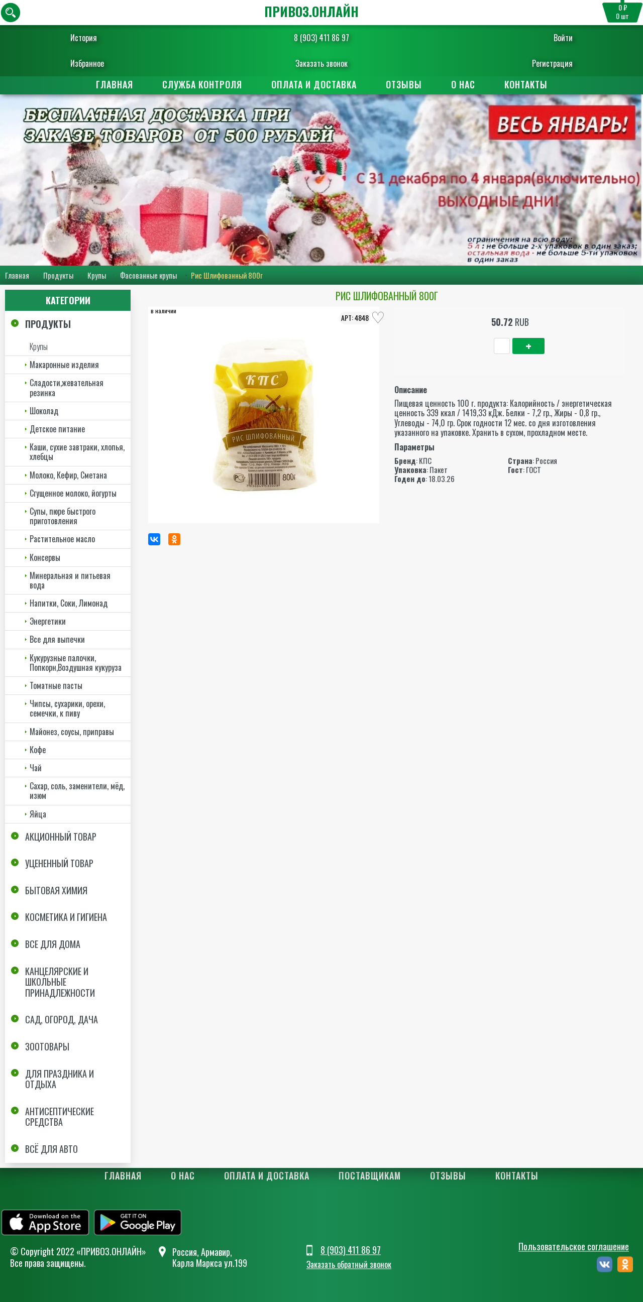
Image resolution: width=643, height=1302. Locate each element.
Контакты (526, 84)
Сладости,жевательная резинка (66, 387)
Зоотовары (47, 1046)
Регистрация (546, 63)
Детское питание (57, 429)
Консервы (45, 557)
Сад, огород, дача (61, 1019)
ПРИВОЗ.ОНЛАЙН (311, 11)
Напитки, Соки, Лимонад (69, 603)
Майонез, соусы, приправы (72, 732)
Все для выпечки (57, 639)
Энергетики (48, 621)
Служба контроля (202, 84)
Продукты (58, 275)
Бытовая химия (56, 890)
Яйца (38, 814)
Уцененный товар (59, 863)
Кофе (38, 750)
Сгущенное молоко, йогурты (73, 493)
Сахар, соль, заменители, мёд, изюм (77, 790)
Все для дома (52, 944)
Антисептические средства (59, 1117)
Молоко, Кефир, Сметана (68, 475)
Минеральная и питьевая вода (70, 580)
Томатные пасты (56, 685)
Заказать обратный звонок (348, 1264)
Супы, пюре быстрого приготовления (62, 516)
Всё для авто (51, 1148)
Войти (557, 38)
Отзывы (404, 84)
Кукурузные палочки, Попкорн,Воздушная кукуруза (76, 662)
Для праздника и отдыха (59, 1079)
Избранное (93, 63)
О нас (463, 84)
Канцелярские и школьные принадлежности (60, 982)
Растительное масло (62, 539)
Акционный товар (60, 836)
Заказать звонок (321, 63)
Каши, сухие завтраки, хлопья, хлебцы (77, 451)
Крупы (96, 275)
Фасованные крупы (148, 275)
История (89, 38)
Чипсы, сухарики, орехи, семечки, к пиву (67, 708)
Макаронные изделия (64, 365)
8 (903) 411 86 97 (321, 38)
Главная (114, 84)
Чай (36, 768)
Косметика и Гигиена (66, 917)
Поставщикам (370, 1175)
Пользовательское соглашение (573, 1246)
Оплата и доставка (314, 84)
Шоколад (44, 411)
